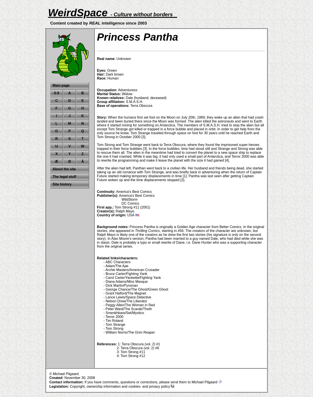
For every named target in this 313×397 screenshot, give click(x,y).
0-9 (56, 93)
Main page (61, 85)
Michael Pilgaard (206, 382)
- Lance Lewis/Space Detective (127, 297)
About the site (64, 169)
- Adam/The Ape (115, 266)
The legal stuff (64, 177)
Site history (62, 184)
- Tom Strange (114, 324)
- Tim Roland (113, 321)
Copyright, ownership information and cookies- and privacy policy (122, 386)
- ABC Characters (116, 262)
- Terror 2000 (113, 317)
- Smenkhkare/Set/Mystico (123, 313)
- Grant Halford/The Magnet (124, 293)
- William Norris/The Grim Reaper (129, 332)
